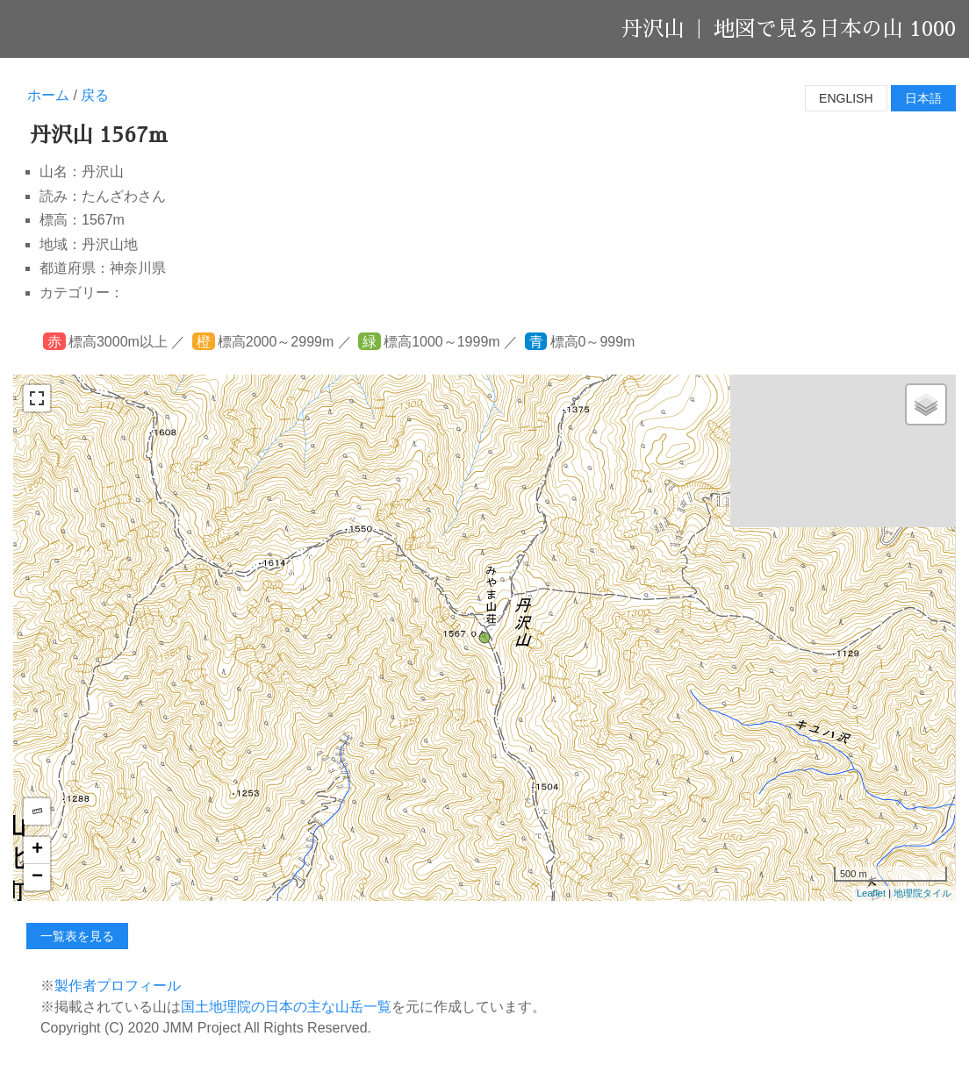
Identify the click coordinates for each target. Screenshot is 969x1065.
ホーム (48, 95)
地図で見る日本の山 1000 (835, 28)
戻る (95, 95)
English (845, 98)
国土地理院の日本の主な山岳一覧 (286, 1006)
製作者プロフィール (117, 985)
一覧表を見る (77, 936)
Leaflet (871, 893)
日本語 (923, 98)
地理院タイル (922, 893)
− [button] (37, 877)
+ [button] (37, 850)
